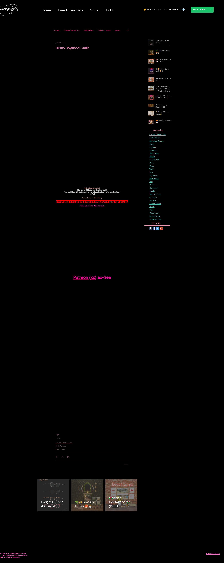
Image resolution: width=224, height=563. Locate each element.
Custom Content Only (71, 31)
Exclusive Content (104, 31)
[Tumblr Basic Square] (150, 228)
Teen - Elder (60, 449)
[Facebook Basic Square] (154, 228)
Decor (117, 31)
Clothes (58, 438)
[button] (70, 10)
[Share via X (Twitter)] (62, 457)
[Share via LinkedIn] (68, 457)
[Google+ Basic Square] (161, 228)
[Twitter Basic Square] (157, 228)
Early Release (88, 31)
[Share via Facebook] (57, 457)
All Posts (56, 31)
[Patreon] (202, 10)
